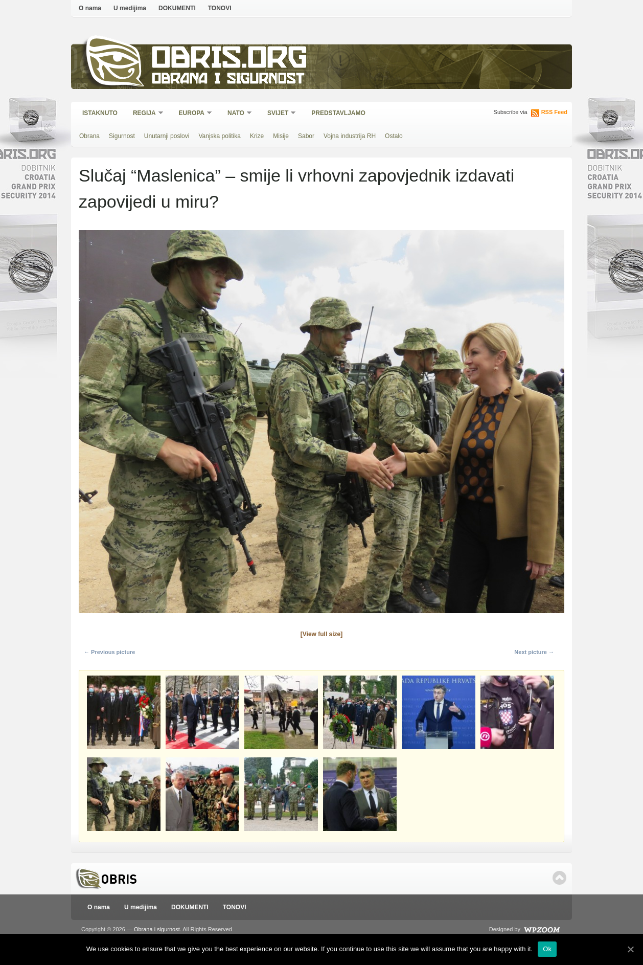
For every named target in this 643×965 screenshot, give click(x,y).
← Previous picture (109, 652)
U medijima (129, 8)
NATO (236, 113)
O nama (90, 8)
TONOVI (220, 8)
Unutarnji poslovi (167, 136)
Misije (281, 136)
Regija (145, 113)
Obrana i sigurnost (228, 80)
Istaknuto (100, 113)
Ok (547, 949)
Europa (192, 113)
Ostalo (394, 136)
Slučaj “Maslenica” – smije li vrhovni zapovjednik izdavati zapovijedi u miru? (296, 188)
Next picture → (534, 652)
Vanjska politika (219, 136)
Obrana (89, 136)
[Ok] (630, 949)
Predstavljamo (338, 113)
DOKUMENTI (177, 8)
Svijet (278, 113)
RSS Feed (554, 112)
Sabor (306, 136)
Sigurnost (122, 136)
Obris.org (230, 60)
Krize (257, 136)
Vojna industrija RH (350, 136)
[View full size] (321, 634)
